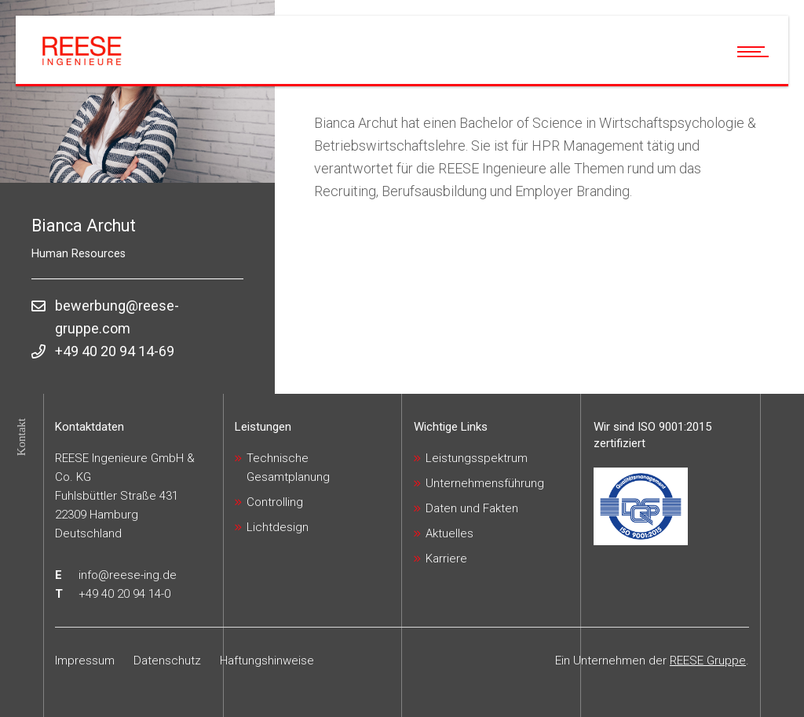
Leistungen (263, 427)
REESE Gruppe (708, 660)
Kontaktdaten (89, 427)
